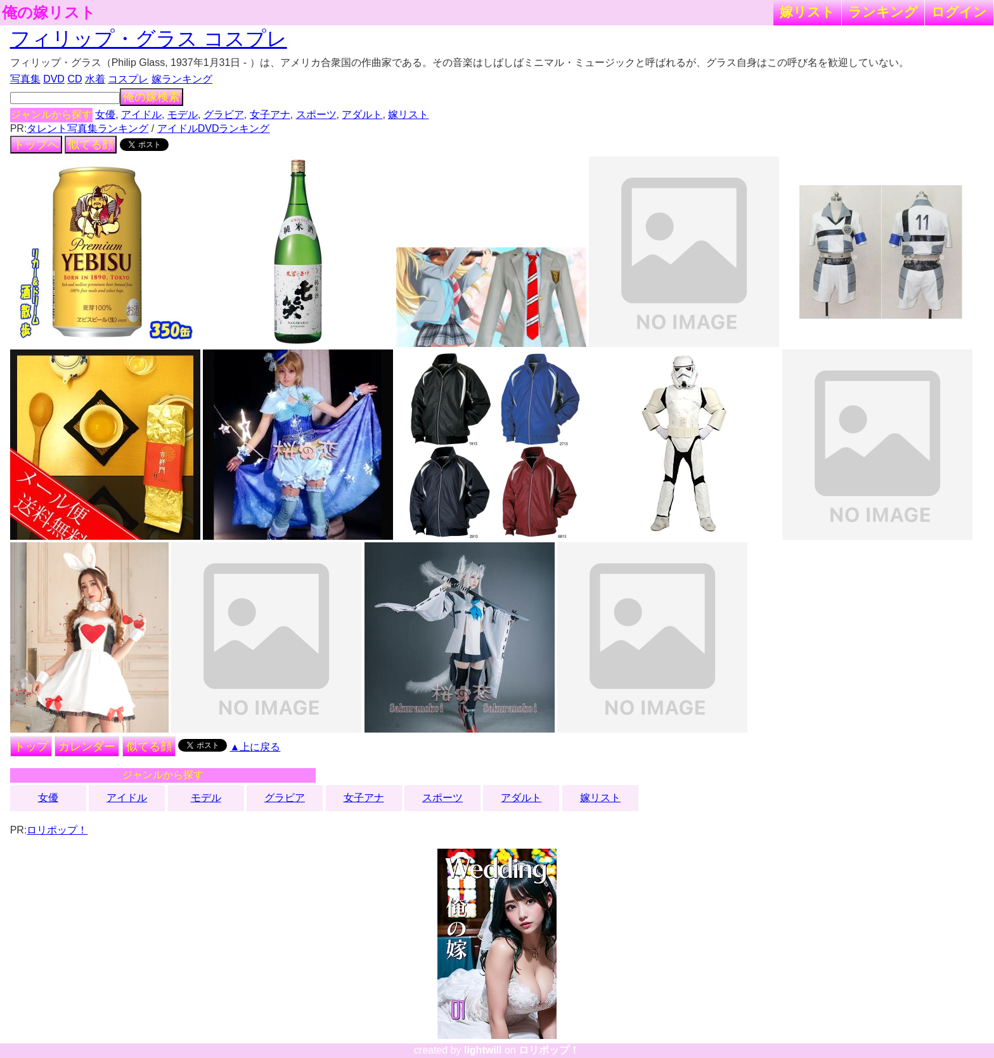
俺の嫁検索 (151, 97)
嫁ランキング (182, 79)
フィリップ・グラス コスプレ (148, 38)
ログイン (959, 11)
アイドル (141, 114)
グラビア (223, 114)
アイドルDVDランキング (213, 128)
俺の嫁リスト (49, 12)
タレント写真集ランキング (87, 128)
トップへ (36, 144)
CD (74, 79)
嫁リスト (807, 11)
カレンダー (86, 746)
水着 (95, 79)
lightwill (483, 1050)
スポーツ (316, 114)
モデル (182, 114)
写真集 (25, 79)
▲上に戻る (255, 746)
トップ (31, 746)
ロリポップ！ (57, 830)
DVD (54, 79)
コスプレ (128, 79)
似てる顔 (90, 144)
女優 (105, 114)
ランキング (883, 11)
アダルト (362, 114)
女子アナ (270, 114)
